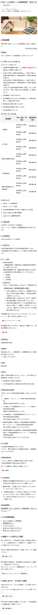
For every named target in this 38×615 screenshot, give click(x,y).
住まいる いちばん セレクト (12, 530)
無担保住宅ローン (8, 523)
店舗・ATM (8, 556)
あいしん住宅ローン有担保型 (12, 521)
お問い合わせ (9, 596)
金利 (6, 332)
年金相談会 (8, 608)
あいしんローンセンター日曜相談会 (16, 573)
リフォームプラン (8, 526)
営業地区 (30, 68)
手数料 (7, 470)
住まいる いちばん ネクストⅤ (12, 528)
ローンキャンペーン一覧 (12, 321)
